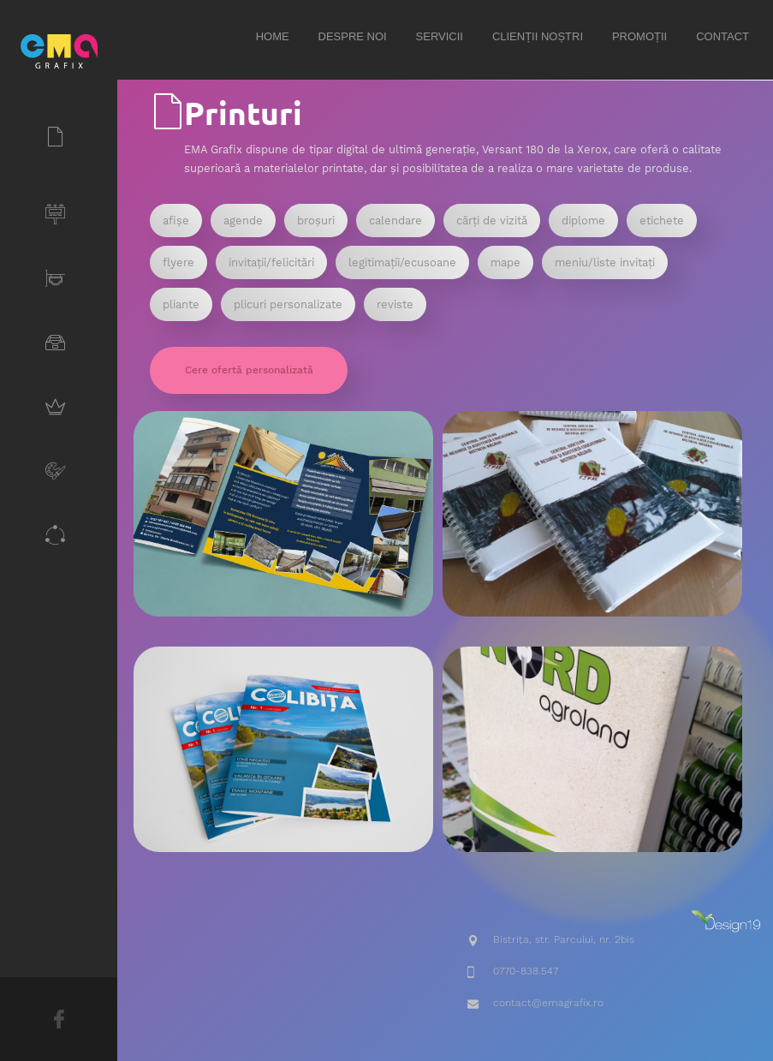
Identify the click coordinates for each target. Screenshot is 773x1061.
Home (272, 36)
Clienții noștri (537, 36)
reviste (395, 304)
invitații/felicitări (271, 262)
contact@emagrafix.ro (548, 1003)
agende (243, 220)
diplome (583, 220)
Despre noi (352, 36)
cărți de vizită (491, 220)
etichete (661, 220)
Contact (722, 36)
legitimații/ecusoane (402, 262)
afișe (176, 220)
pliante (181, 304)
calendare (395, 220)
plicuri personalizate (288, 304)
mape (505, 262)
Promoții (639, 36)
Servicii (439, 36)
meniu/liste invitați (605, 262)
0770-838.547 (525, 971)
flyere (178, 262)
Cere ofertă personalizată (249, 370)
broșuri (316, 220)
